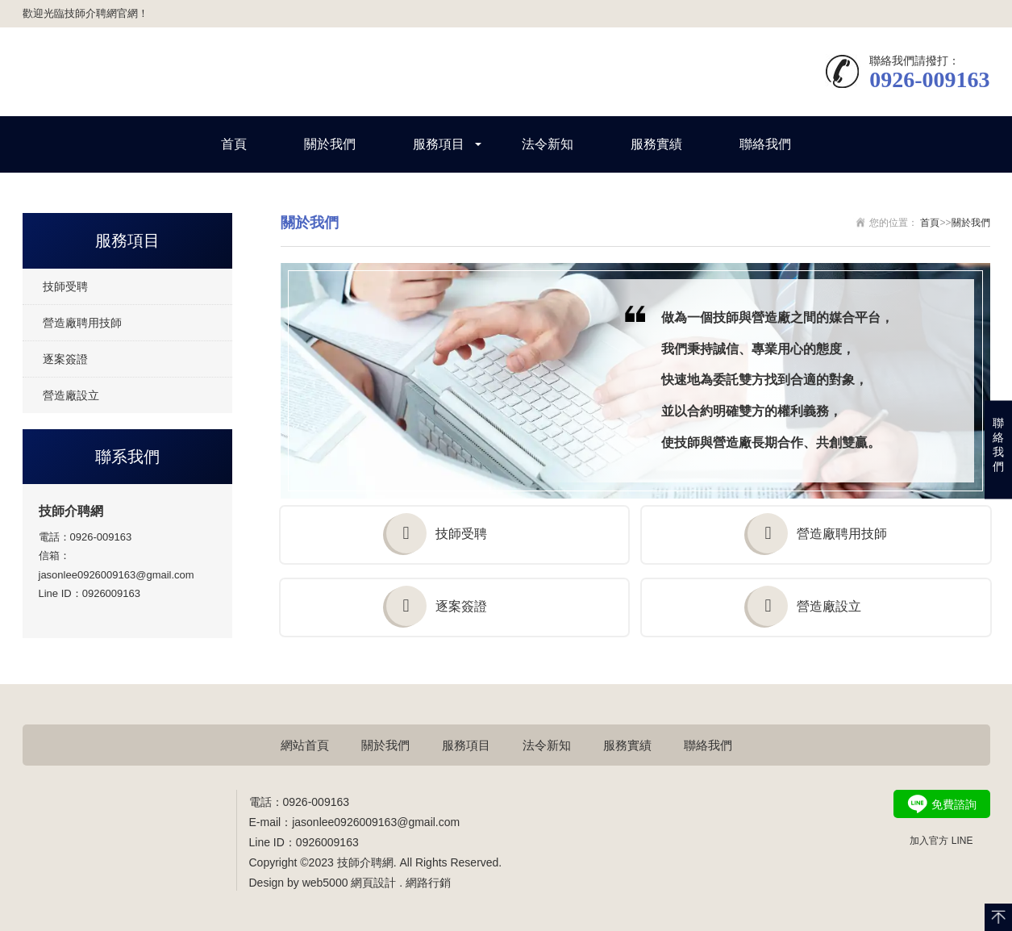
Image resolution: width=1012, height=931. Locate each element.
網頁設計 (373, 882)
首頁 (234, 144)
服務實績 (656, 144)
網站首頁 (305, 745)
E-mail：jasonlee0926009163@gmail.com (354, 822)
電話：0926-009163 (85, 537)
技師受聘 (65, 286)
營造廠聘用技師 (82, 322)
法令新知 (547, 144)
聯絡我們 (765, 144)
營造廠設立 (71, 395)
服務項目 (438, 144)
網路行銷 (428, 882)
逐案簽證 (65, 359)
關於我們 (330, 144)
